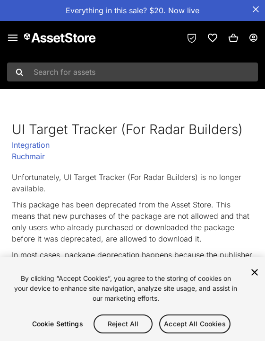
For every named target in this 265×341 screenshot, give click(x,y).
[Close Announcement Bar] (255, 9)
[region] (132, 299)
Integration (31, 145)
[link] (212, 38)
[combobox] (132, 72)
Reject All (123, 324)
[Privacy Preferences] (191, 38)
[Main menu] (12, 37)
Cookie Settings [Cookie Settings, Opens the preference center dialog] (57, 324)
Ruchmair (28, 156)
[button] (233, 38)
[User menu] (253, 38)
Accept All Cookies (195, 324)
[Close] (254, 272)
